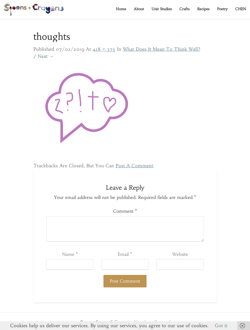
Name (70, 254)
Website (180, 254)
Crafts (184, 9)
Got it (221, 325)
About (139, 9)
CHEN (240, 9)
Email (125, 254)
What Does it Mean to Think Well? (161, 49)
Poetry (222, 9)
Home (121, 9)
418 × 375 (104, 49)
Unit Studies (162, 9)
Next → (46, 56)
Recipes (203, 9)
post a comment (134, 166)
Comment (125, 211)
